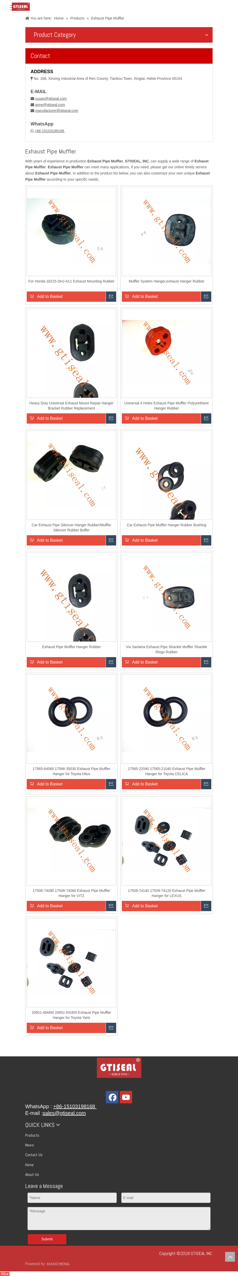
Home (29, 1164)
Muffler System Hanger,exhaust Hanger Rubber (167, 281)
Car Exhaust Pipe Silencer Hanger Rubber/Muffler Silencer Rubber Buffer (71, 527)
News (29, 1145)
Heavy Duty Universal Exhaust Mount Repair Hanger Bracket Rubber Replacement (72, 405)
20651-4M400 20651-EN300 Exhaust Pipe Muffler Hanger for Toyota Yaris (71, 1015)
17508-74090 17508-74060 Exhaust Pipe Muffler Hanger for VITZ (71, 893)
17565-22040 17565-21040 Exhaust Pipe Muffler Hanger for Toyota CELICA (166, 771)
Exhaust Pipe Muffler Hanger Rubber (71, 647)
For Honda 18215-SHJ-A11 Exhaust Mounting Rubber (71, 281)
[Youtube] (126, 1097)
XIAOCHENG (58, 1264)
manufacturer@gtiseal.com (56, 111)
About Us (32, 1174)
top (230, 1257)
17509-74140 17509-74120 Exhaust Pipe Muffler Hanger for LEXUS (166, 893)
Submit (47, 1239)
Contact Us (34, 1154)
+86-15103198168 (49, 131)
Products (32, 1135)
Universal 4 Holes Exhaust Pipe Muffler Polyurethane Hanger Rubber (166, 405)
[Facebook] (112, 1097)
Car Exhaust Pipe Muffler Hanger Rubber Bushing (166, 525)
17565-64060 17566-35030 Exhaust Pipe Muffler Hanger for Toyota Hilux (71, 771)
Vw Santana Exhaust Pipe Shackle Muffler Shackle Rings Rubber (166, 649)
